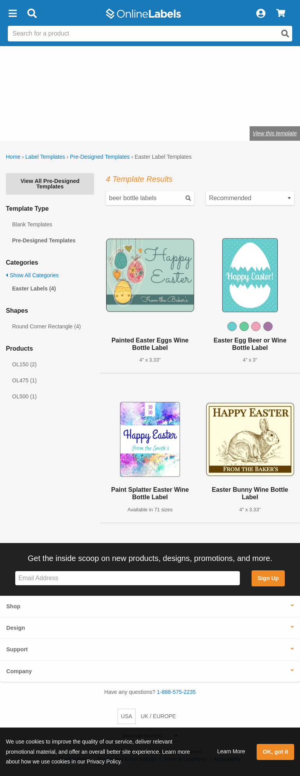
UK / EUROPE (158, 716)
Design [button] (15, 628)
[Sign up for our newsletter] (127, 578)
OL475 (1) (24, 380)
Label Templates (45, 157)
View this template (275, 133)
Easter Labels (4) (34, 288)
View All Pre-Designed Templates (49, 184)
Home (13, 157)
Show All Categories (32, 275)
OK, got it (275, 752)
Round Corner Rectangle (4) (46, 326)
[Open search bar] (32, 14)
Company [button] (19, 671)
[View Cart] (280, 13)
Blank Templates (32, 224)
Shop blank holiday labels (82, 108)
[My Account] (260, 14)
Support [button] (17, 649)
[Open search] (285, 34)
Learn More (231, 751)
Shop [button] (13, 606)
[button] (12, 14)
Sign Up (268, 578)
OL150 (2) (24, 364)
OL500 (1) (24, 396)
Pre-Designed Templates (100, 157)
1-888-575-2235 (176, 692)
